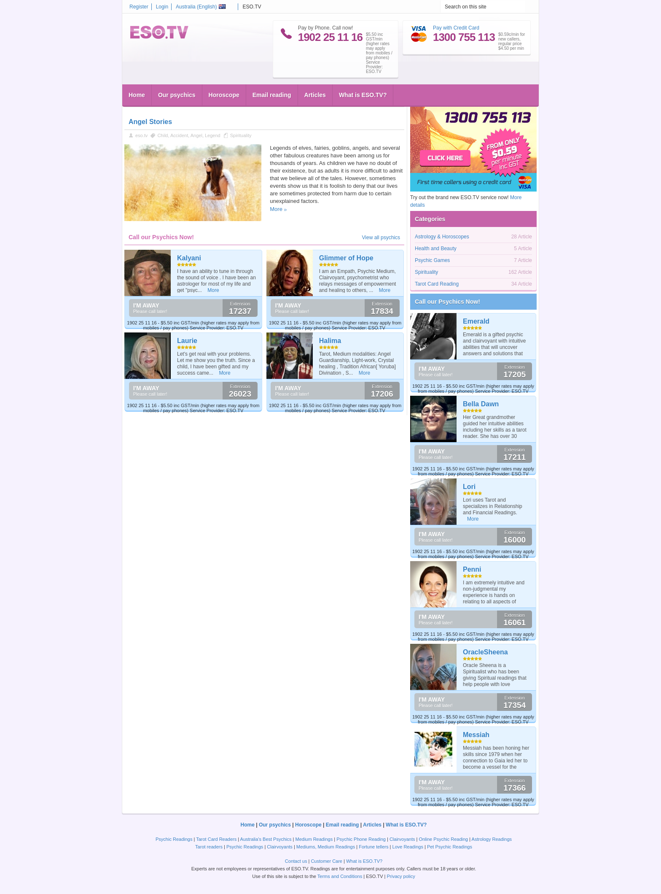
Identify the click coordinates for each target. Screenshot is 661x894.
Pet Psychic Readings (449, 846)
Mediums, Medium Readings (325, 846)
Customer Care (326, 861)
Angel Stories (150, 121)
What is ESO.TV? (363, 95)
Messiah (476, 734)
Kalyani (189, 258)
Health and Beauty (436, 248)
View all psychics (381, 237)
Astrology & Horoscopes (442, 237)
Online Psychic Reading (443, 839)
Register (138, 7)
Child (162, 135)
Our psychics (177, 95)
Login (162, 7)
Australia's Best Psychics (266, 839)
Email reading (272, 95)
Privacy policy (401, 876)
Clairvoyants (402, 839)
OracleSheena (485, 652)
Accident (179, 135)
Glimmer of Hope (346, 258)
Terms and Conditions (339, 876)
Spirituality (241, 135)
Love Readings (407, 846)
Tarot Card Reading (437, 284)
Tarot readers (209, 846)
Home (137, 95)
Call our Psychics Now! (447, 301)
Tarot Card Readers (216, 839)
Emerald (476, 321)
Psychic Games (432, 260)
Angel (196, 135)
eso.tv (141, 135)
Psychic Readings (174, 839)
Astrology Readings (492, 839)
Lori (469, 486)
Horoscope (224, 95)
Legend (212, 135)
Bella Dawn (481, 404)
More (276, 209)
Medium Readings (314, 839)
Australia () (201, 7)
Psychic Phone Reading (361, 839)
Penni (472, 569)
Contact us (296, 861)
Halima (330, 340)
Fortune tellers (373, 846)
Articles (315, 95)
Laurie (187, 340)
